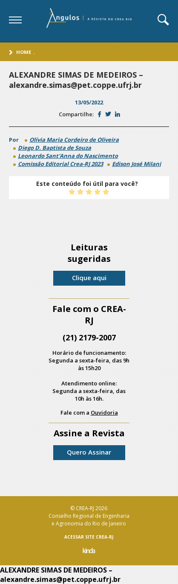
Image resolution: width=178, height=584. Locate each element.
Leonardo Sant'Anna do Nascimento (68, 156)
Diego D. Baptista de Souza (54, 148)
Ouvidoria (104, 412)
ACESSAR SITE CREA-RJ (88, 537)
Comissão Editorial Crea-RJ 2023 (60, 164)
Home (23, 52)
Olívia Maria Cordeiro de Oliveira (74, 139)
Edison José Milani (136, 164)
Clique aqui (89, 277)
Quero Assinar (89, 452)
